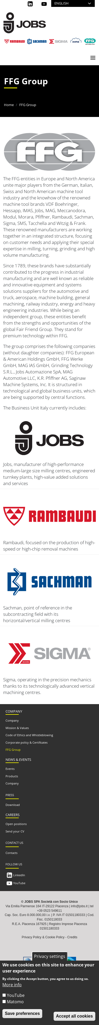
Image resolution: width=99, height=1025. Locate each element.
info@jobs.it (79, 906)
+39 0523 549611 (49, 911)
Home (9, 104)
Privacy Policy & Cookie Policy (43, 937)
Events (10, 769)
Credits (72, 937)
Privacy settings (49, 956)
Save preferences (22, 1013)
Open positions (16, 824)
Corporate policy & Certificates (27, 742)
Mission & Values (17, 728)
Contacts (11, 853)
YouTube (19, 883)
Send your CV (15, 831)
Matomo (15, 1002)
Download (13, 805)
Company (12, 720)
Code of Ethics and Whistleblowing (29, 735)
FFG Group (13, 750)
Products (12, 776)
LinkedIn (19, 875)
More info (12, 985)
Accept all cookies (74, 1016)
